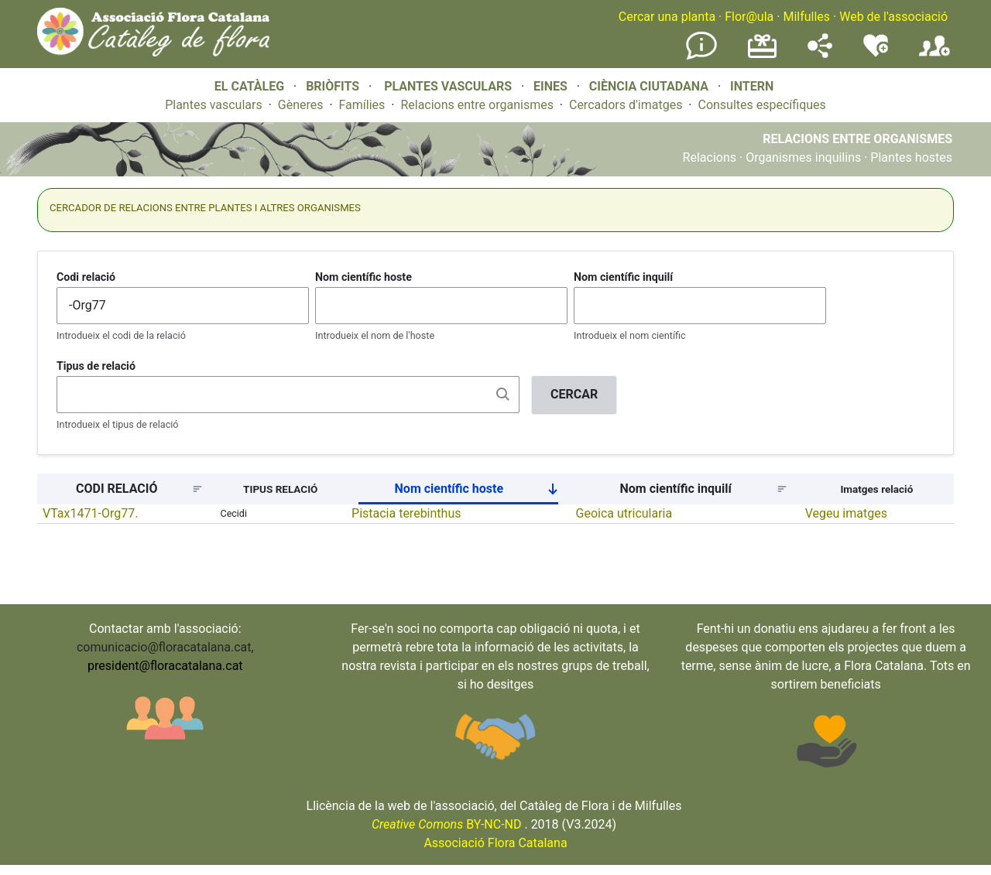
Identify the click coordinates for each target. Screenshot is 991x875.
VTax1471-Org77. (90, 513)
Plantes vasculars (213, 104)
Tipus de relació (96, 366)
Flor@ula (749, 16)
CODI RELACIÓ (116, 488)
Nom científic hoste (363, 277)
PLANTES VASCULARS (448, 86)
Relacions (709, 157)
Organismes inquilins (803, 157)
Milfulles (806, 16)
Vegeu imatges (846, 513)
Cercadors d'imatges (625, 104)
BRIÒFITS (334, 86)
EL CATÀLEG (249, 86)
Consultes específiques (761, 104)
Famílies (362, 104)
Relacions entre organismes (477, 104)
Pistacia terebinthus (406, 513)
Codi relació (86, 277)
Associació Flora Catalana (495, 843)
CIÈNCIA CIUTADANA (648, 86)
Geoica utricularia (624, 513)
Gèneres (301, 104)
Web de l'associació (893, 16)
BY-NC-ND (447, 824)
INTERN (751, 86)
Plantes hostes (911, 157)
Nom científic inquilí (623, 277)
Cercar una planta (667, 16)
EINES (550, 86)
